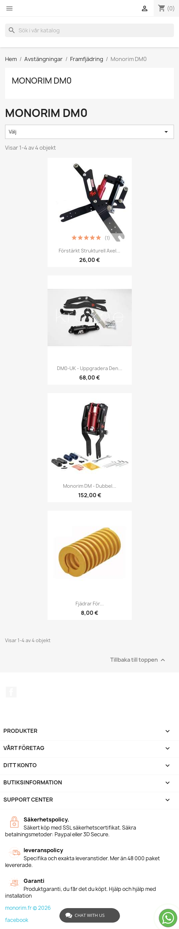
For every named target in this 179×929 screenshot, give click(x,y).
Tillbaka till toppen (138, 660)
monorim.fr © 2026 (28, 907)
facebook (16, 920)
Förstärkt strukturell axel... (89, 250)
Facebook (11, 692)
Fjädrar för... (90, 603)
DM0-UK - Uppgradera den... (89, 368)
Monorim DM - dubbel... (89, 486)
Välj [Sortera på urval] (89, 132)
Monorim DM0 (42, 80)
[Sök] (89, 30)
